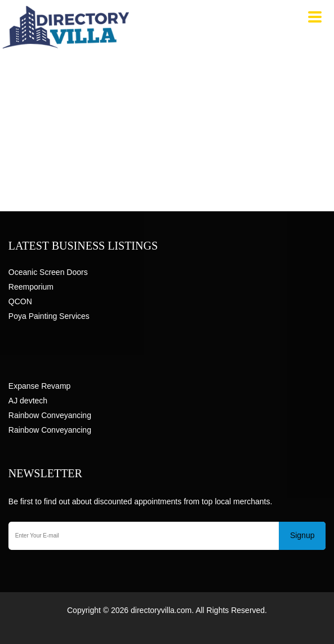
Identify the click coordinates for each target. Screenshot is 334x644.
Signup (302, 535)
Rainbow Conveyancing (49, 415)
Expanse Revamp (39, 385)
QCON (20, 301)
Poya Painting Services (49, 316)
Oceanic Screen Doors (48, 272)
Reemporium (31, 286)
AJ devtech (27, 400)
